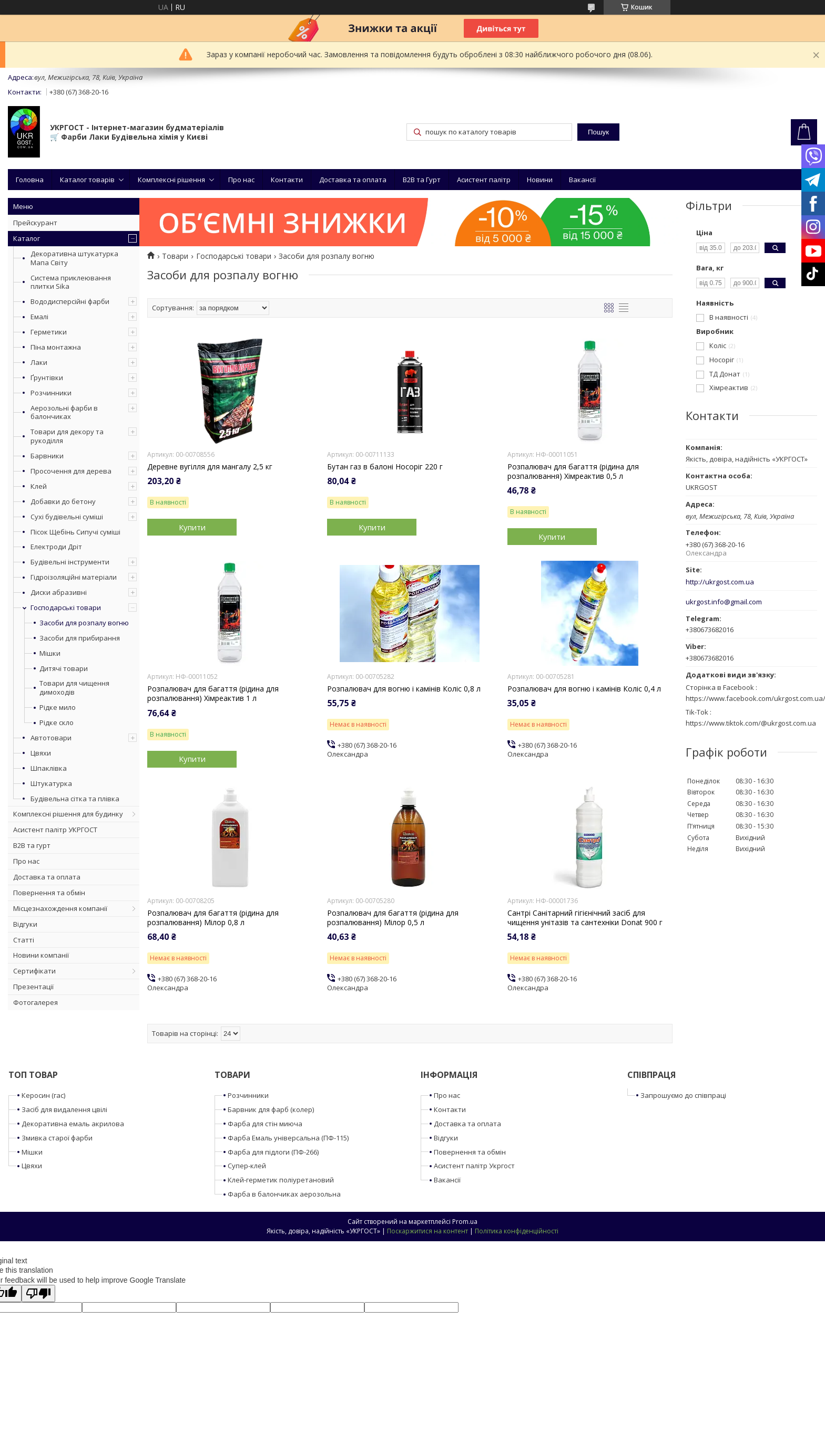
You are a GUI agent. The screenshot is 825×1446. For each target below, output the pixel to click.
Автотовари (51, 737)
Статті (23, 940)
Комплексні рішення (171, 179)
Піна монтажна (55, 347)
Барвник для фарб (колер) (271, 1109)
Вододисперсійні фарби (69, 301)
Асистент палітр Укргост (474, 1165)
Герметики (48, 332)
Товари (175, 256)
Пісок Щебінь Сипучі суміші (75, 532)
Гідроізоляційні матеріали (73, 577)
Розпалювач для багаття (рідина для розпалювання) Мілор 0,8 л (213, 917)
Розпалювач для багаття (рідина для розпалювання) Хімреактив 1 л (213, 693)
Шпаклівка (48, 768)
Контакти (287, 179)
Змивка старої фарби (57, 1138)
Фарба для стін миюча (265, 1123)
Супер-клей (247, 1165)
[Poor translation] (38, 1293)
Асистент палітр (484, 179)
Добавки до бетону (63, 501)
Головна (30, 179)
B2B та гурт (31, 845)
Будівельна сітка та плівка (74, 798)
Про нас (241, 179)
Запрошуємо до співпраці (683, 1095)
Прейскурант (35, 222)
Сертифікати (34, 971)
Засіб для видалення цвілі (64, 1109)
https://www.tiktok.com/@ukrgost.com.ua (751, 723)
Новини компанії (41, 955)
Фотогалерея (35, 1002)
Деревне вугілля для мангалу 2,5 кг (209, 466)
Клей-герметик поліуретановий (281, 1180)
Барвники (47, 455)
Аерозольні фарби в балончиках (64, 412)
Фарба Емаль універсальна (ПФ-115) (288, 1138)
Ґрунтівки (46, 377)
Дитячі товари (63, 668)
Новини (540, 179)
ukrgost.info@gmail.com (724, 602)
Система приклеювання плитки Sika (70, 282)
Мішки (49, 653)
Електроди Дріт (56, 546)
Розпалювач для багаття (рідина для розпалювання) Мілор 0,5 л (393, 917)
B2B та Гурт (422, 179)
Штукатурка (51, 783)
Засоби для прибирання (79, 638)
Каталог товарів (87, 179)
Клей (38, 486)
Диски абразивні (58, 592)
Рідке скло (56, 722)
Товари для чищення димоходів (74, 688)
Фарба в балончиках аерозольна (284, 1194)
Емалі (39, 316)
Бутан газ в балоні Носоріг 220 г (385, 466)
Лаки (38, 362)
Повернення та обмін (49, 892)
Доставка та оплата (352, 179)
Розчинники (51, 392)
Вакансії (582, 179)
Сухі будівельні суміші (66, 516)
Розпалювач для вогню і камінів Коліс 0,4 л (584, 689)
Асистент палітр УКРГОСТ (55, 829)
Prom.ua (464, 1221)
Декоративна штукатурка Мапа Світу (74, 258)
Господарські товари (65, 607)
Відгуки (25, 924)
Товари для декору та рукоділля (67, 436)
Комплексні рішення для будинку (68, 814)
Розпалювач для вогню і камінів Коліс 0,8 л (404, 689)
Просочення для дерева (70, 471)
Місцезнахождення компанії (60, 908)
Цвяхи (40, 753)
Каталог (26, 238)
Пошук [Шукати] (598, 132)
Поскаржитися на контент (427, 1231)
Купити (192, 527)
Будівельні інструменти (69, 562)
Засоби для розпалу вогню (84, 623)
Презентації (33, 986)
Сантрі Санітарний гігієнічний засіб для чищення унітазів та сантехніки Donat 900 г (585, 917)
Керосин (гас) (43, 1095)
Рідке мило (57, 707)
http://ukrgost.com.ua (720, 582)
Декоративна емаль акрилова (73, 1123)
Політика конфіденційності (516, 1231)
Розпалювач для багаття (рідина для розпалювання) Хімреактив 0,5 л (573, 471)
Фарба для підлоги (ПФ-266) (273, 1152)
